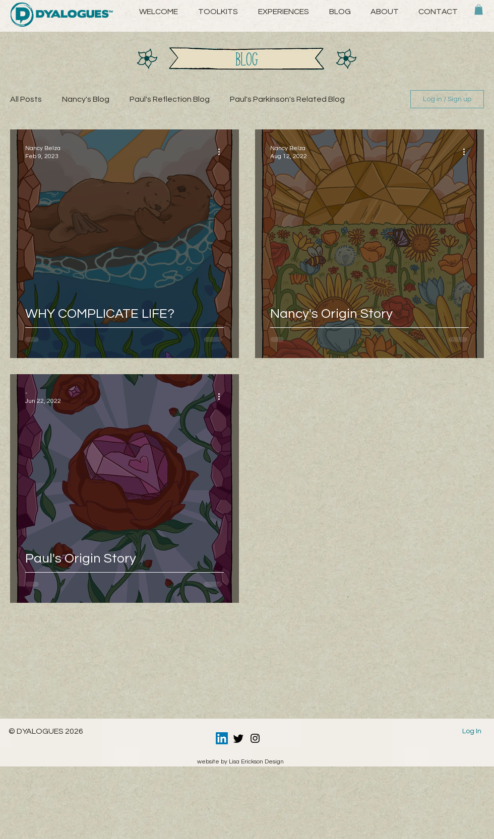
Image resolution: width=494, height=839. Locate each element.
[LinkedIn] (222, 738)
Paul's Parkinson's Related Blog (287, 99)
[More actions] (222, 152)
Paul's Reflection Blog (170, 99)
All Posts (26, 99)
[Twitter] (238, 738)
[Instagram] (255, 738)
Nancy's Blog (85, 99)
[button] (384, 11)
